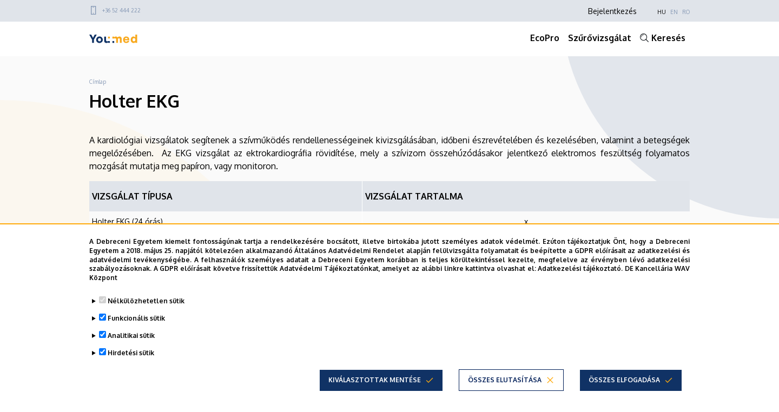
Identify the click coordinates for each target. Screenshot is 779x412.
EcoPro (544, 37)
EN (674, 12)
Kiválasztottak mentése (374, 380)
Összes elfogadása (624, 380)
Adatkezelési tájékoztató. (580, 268)
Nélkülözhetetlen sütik (146, 301)
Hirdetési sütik (131, 353)
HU (661, 12)
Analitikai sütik (131, 335)
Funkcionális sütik (136, 318)
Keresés (668, 37)
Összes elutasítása (505, 380)
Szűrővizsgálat (599, 37)
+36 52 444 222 (121, 10)
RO (686, 12)
